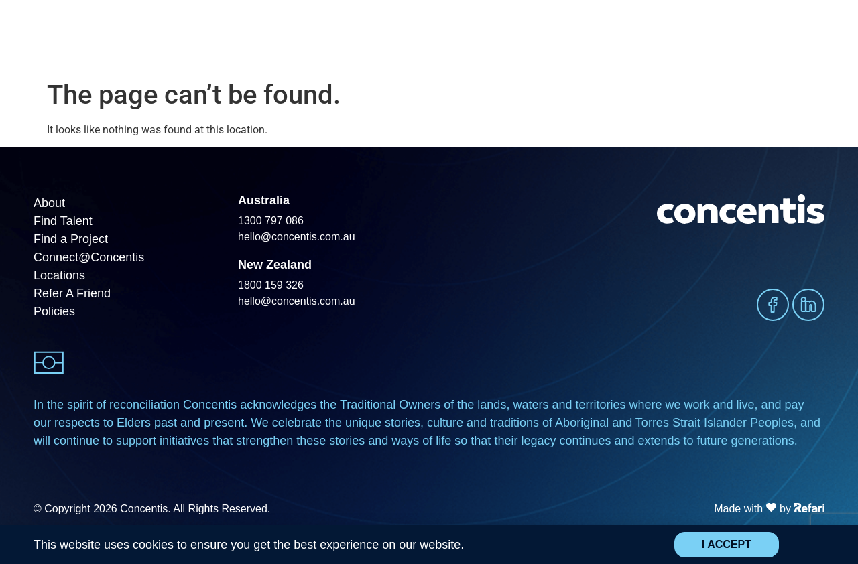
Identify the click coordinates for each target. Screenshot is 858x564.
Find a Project (446, 36)
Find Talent (365, 37)
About (751, 37)
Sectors (621, 37)
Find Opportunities (536, 36)
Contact (806, 36)
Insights (688, 37)
